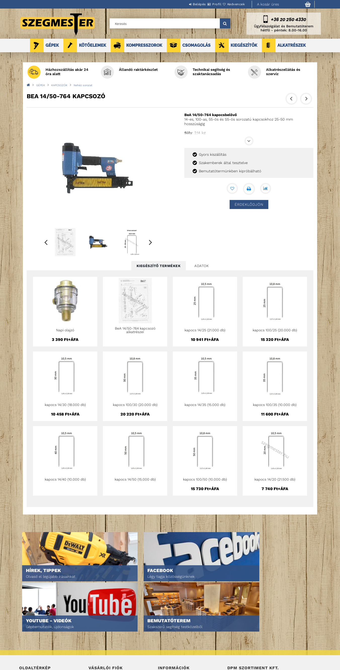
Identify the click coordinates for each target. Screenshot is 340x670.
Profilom (96, 641)
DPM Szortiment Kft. (243, 653)
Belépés (184, 4)
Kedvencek (233, 4)
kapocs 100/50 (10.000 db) (205, 479)
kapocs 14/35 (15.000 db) (205, 405)
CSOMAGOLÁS (196, 45)
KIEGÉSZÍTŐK (244, 45)
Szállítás (165, 648)
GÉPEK (52, 45)
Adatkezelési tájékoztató (178, 634)
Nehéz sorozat (83, 85)
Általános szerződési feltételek (184, 627)
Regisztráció (99, 634)
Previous (46, 242)
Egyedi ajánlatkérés (36, 641)
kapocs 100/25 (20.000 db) (275, 330)
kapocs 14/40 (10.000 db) (65, 479)
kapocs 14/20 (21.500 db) (274, 479)
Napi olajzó (65, 330)
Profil (207, 4)
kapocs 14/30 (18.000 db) (65, 405)
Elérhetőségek (170, 655)
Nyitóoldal (28, 627)
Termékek (26, 634)
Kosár (93, 648)
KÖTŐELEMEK (92, 45)
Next (150, 242)
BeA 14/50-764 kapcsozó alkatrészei (135, 330)
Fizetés (164, 641)
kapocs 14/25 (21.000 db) (205, 330)
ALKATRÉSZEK (291, 45)
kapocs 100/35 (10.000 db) (274, 405)
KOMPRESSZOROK (144, 45)
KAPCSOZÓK (59, 85)
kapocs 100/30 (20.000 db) (135, 405)
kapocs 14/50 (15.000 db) (135, 479)
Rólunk (25, 648)
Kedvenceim (98, 655)
